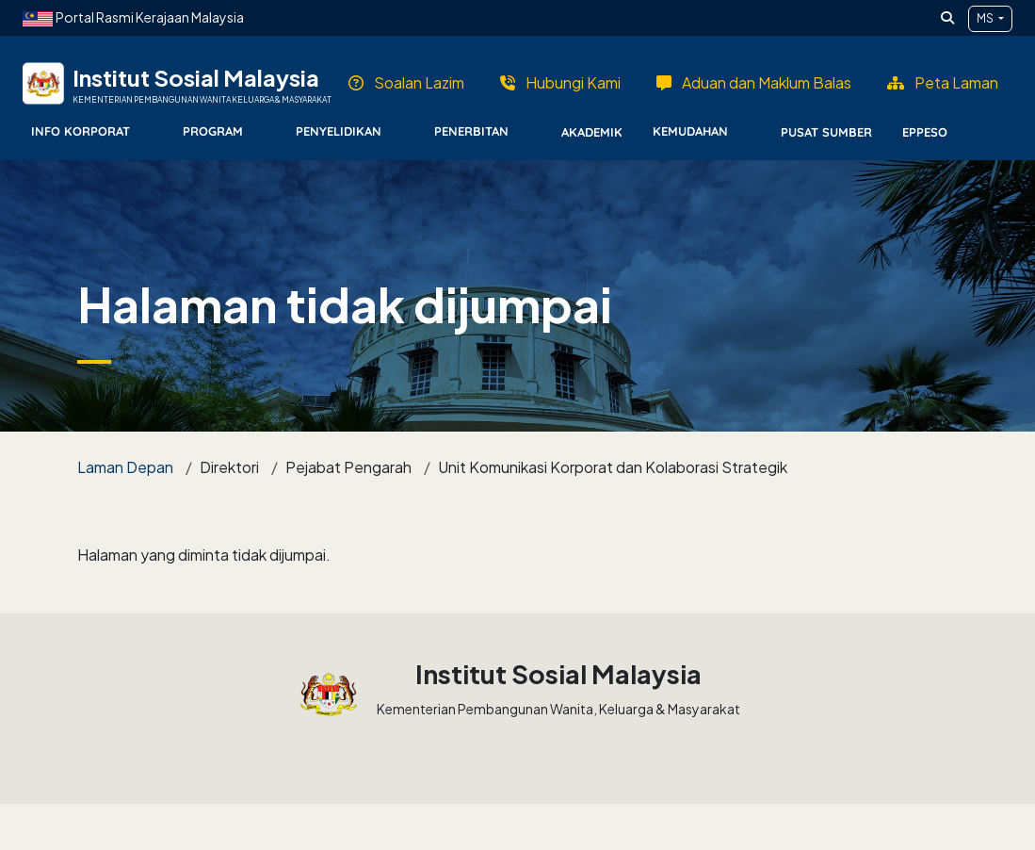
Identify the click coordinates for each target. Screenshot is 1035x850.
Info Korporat (80, 131)
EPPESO (924, 131)
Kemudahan (690, 131)
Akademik (592, 131)
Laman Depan (125, 467)
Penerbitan (471, 131)
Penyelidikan (338, 131)
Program (213, 131)
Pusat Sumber (826, 131)
